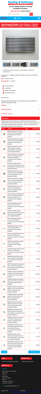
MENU (5, 18)
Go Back (4, 352)
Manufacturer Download (7, 113)
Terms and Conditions (27, 361)
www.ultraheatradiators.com (14, 390)
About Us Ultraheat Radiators (10, 361)
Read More (3, 105)
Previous (4, 64)
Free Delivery (8, 88)
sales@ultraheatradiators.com (12, 385)
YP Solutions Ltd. (29, 390)
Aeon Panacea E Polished (10, 24)
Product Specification (6, 109)
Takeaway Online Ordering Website (22, 392)
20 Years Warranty (9, 85)
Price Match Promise (10, 92)
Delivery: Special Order (10, 90)
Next (38, 64)
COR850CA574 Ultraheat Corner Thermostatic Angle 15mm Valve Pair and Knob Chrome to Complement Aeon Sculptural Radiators (15, 328)
